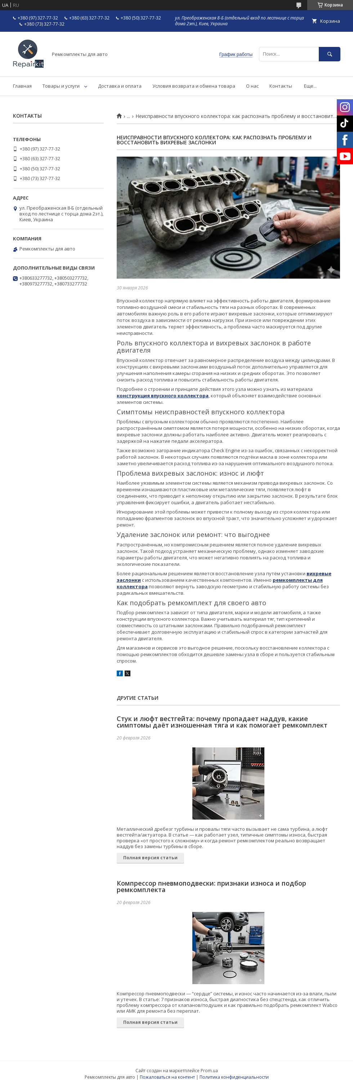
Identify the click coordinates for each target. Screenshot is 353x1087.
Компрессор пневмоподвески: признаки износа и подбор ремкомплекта (211, 886)
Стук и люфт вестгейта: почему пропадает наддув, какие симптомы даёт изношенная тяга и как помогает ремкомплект (222, 721)
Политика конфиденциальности (234, 1077)
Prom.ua (209, 1071)
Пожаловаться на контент (167, 1077)
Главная (22, 86)
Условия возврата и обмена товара (193, 86)
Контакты (280, 86)
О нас (252, 86)
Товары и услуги (61, 86)
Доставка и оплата (120, 86)
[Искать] (329, 54)
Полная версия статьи (150, 858)
